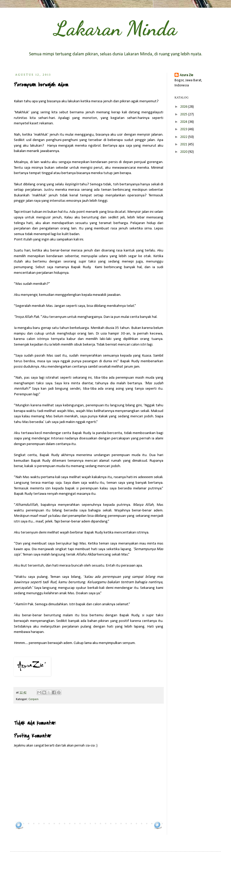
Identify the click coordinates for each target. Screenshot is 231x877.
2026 (184, 107)
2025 (184, 114)
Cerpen (33, 699)
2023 (184, 129)
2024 (184, 122)
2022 (184, 137)
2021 (184, 144)
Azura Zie (186, 75)
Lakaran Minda (115, 28)
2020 (184, 152)
